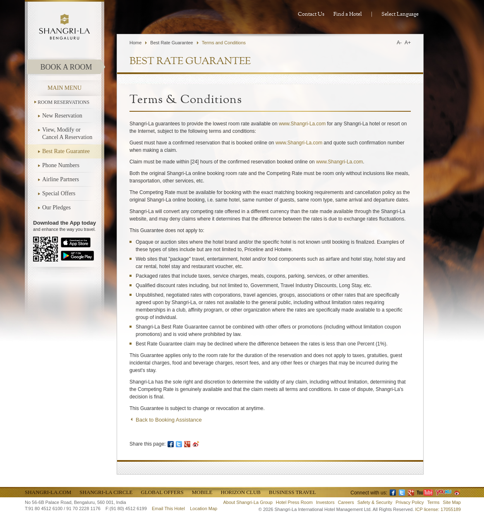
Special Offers (58, 193)
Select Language (400, 14)
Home (135, 42)
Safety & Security (374, 502)
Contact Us (311, 14)
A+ (408, 43)
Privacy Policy (409, 502)
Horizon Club (241, 492)
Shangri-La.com (48, 492)
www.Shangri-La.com (302, 124)
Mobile (202, 492)
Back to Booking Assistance (169, 420)
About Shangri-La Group (248, 502)
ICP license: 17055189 (438, 509)
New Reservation (62, 116)
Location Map (203, 508)
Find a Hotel (347, 14)
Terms (433, 502)
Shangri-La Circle (105, 492)
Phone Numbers (60, 165)
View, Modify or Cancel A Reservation (67, 133)
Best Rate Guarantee (66, 151)
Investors (325, 502)
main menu (64, 88)
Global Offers (162, 492)
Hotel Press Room (294, 502)
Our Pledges (56, 207)
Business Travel (292, 492)
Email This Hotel (168, 508)
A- (399, 43)
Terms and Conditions (224, 42)
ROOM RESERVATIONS (63, 102)
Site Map (452, 502)
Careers (346, 502)
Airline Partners (60, 179)
